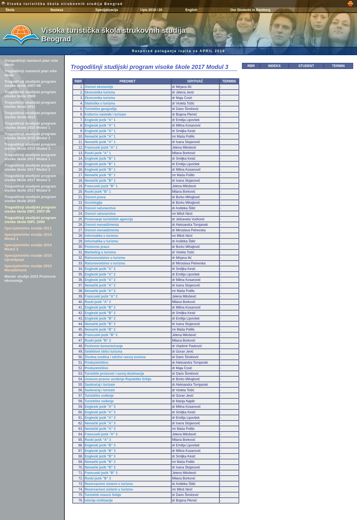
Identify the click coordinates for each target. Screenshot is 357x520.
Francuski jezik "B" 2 (101, 335)
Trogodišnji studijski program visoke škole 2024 (30, 199)
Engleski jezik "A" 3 (100, 407)
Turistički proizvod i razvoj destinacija (114, 374)
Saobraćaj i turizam (100, 385)
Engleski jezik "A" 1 (100, 120)
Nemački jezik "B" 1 (100, 175)
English (191, 10)
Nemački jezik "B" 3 (100, 462)
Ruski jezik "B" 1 (98, 192)
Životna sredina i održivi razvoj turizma (115, 357)
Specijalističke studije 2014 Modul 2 (28, 247)
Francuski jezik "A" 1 (101, 147)
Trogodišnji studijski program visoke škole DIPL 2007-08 (30, 209)
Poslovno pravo (97, 247)
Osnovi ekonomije (99, 87)
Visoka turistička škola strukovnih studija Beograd (62, 4)
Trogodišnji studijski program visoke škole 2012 (30, 115)
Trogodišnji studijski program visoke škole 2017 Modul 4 (30, 188)
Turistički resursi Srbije (103, 495)
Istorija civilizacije (99, 500)
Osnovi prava (95, 197)
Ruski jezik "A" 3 (98, 440)
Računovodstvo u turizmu (105, 258)
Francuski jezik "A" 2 (101, 296)
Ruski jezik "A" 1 (98, 153)
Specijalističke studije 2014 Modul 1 (28, 236)
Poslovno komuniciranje (104, 346)
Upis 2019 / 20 (151, 10)
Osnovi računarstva (100, 208)
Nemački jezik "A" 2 (100, 285)
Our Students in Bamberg (250, 10)
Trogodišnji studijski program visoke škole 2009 (30, 94)
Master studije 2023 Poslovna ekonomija (30, 278)
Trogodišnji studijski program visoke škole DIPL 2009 (30, 220)
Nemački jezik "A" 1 (100, 136)
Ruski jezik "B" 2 (98, 340)
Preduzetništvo (96, 362)
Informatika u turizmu (101, 236)
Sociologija (93, 203)
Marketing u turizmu (100, 252)
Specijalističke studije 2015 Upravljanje (28, 257)
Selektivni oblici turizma (103, 351)
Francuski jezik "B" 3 (101, 473)
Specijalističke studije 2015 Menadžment (28, 268)
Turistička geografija (101, 109)
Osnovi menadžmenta (102, 225)
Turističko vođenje (99, 396)
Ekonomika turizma (100, 92)
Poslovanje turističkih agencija (109, 219)
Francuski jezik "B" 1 (101, 186)
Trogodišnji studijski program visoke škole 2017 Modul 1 (30, 157)
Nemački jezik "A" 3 (100, 423)
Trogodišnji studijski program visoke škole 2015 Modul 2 (30, 136)
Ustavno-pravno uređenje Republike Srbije (118, 379)
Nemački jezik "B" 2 (100, 324)
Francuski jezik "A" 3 (101, 434)
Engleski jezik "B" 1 (100, 158)
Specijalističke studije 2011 (28, 228)
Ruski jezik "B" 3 (98, 478)
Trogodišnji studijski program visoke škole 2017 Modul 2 (30, 167)
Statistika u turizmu (100, 103)
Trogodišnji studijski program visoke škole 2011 (30, 104)
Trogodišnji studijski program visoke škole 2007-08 (30, 83)
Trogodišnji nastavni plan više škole (30, 73)
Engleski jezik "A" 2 (100, 269)
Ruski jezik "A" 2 (98, 302)
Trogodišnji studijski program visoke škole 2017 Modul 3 (30, 178)
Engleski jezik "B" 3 (100, 445)
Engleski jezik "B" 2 (100, 307)
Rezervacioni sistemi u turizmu (109, 484)
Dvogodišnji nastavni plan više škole (31, 62)
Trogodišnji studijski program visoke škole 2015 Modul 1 (30, 125)
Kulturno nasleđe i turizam (105, 114)
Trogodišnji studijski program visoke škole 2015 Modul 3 (30, 146)
